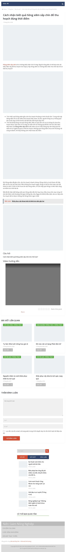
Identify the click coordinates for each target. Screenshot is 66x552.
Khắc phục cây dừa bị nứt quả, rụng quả (49, 377)
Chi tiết (8, 350)
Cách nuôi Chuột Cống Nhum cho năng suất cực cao (36, 483)
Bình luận (43, 457)
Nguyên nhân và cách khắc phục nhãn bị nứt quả (15, 377)
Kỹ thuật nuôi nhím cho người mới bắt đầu (36, 463)
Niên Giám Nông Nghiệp (18, 523)
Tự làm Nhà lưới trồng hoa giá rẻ (15, 344)
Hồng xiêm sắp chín (9, 65)
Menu (5, 3)
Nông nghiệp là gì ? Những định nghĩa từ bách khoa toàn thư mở (37, 503)
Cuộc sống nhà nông (10, 532)
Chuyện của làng (9, 528)
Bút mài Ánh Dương (26, 541)
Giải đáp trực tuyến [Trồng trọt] (37, 493)
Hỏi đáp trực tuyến (10, 536)
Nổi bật (22, 457)
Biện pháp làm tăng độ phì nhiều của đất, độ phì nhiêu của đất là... (37, 473)
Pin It (22, 312)
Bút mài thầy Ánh (15, 541)
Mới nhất (33, 457)
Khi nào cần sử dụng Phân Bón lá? (48, 344)
